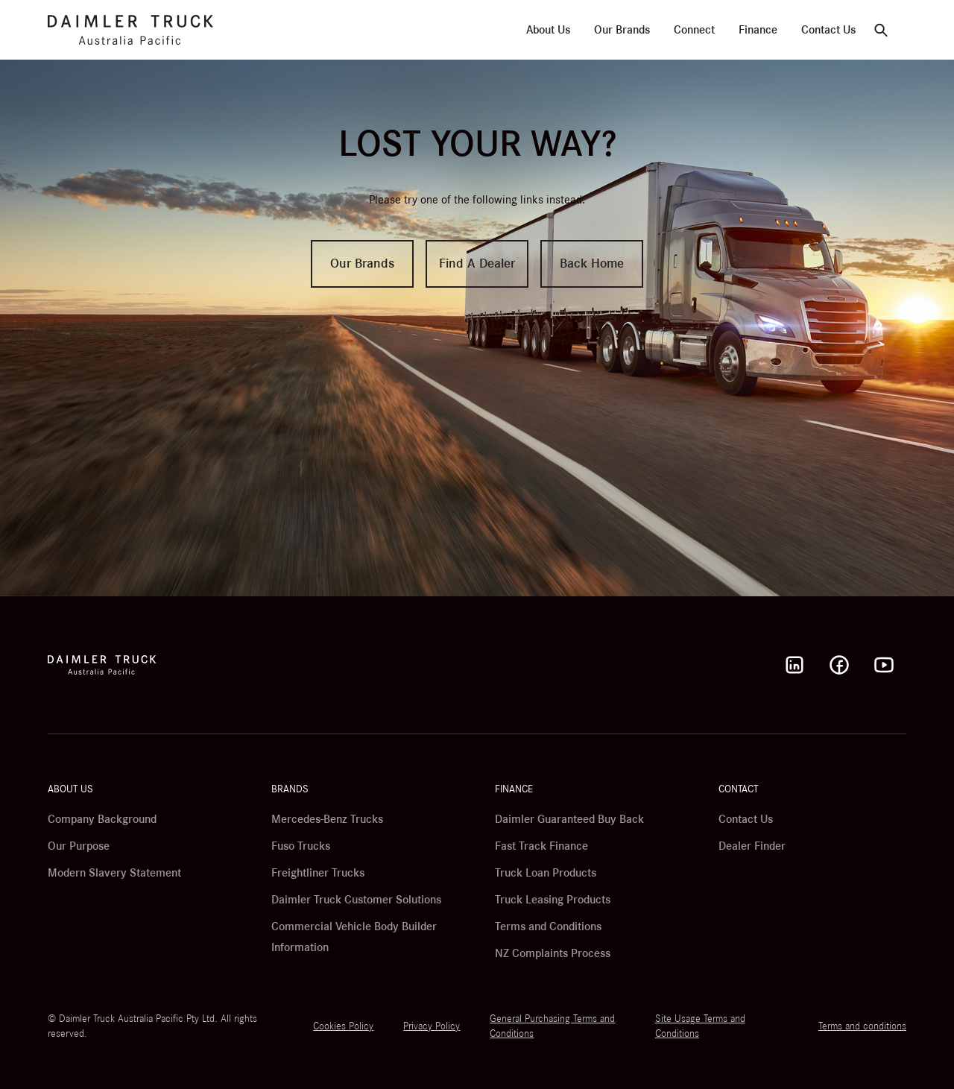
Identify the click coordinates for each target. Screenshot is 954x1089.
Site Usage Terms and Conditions (700, 1026)
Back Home (592, 264)
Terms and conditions (862, 1026)
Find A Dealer (477, 264)
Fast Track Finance (541, 846)
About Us (548, 30)
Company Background (102, 819)
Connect (694, 30)
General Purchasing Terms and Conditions (552, 1026)
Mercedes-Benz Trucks (327, 819)
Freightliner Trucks (317, 873)
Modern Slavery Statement (114, 873)
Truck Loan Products (545, 873)
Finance (758, 30)
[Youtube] (884, 665)
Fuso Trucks (300, 846)
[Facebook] (839, 665)
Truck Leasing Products (552, 900)
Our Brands (622, 30)
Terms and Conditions (548, 926)
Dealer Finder (752, 846)
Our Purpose (79, 846)
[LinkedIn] (794, 665)
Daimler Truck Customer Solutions (356, 900)
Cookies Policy (343, 1026)
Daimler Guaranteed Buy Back (569, 819)
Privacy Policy (431, 1026)
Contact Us (828, 30)
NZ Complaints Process (552, 953)
